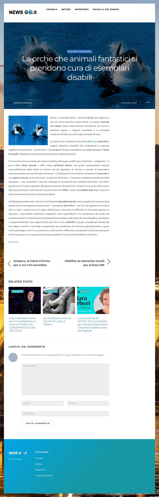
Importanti (82, 9)
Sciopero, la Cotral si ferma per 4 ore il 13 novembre (31, 262)
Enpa (94, 141)
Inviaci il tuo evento (106, 9)
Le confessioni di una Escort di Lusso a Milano (57, 321)
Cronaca (51, 9)
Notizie (66, 9)
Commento (31, 366)
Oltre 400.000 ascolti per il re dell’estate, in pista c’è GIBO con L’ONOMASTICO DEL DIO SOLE (22, 324)
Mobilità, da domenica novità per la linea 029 (84, 262)
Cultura (73, 52)
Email (73, 403)
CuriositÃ (85, 52)
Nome (27, 403)
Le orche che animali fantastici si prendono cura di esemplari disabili (79, 68)
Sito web (28, 413)
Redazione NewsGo (23, 103)
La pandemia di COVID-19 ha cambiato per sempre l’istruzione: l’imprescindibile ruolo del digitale (93, 324)
